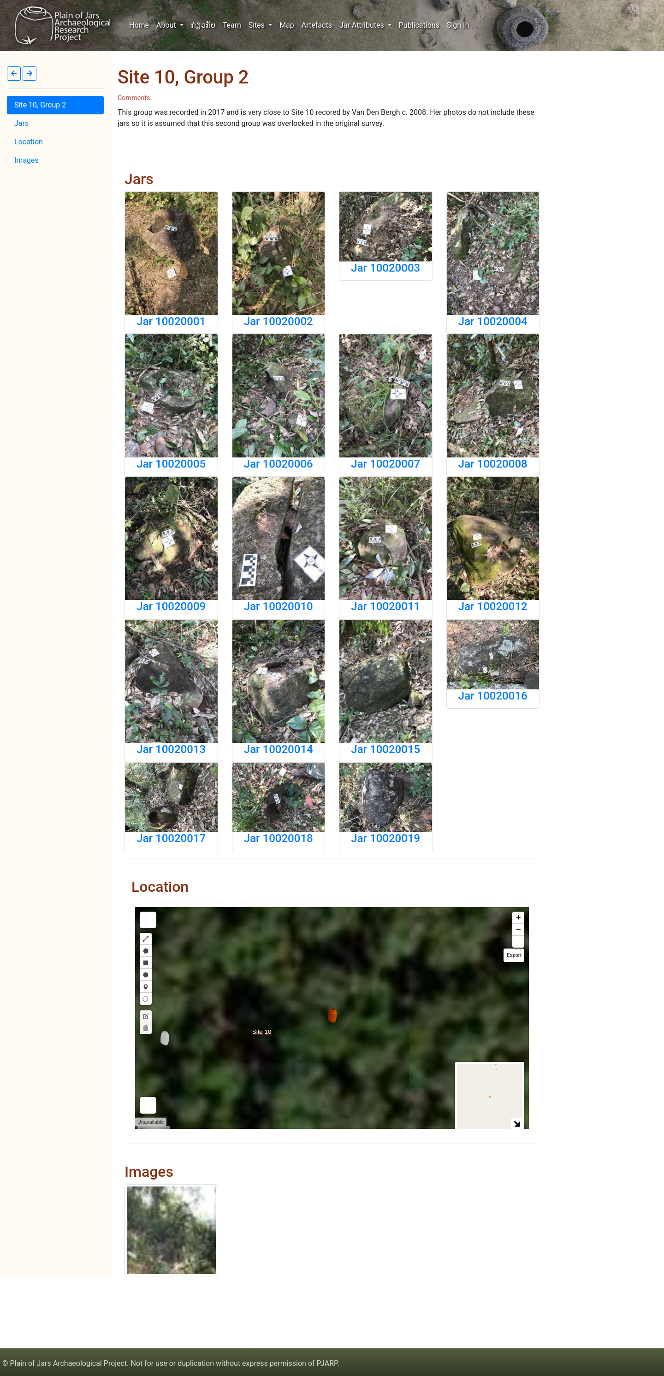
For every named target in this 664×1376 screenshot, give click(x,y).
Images (26, 160)
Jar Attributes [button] (362, 25)
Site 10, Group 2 (40, 105)
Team (232, 25)
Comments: (135, 98)
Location (28, 141)
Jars (21, 123)
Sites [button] (258, 25)
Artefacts (317, 25)
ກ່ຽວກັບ (203, 25)
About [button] (167, 25)
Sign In (458, 25)
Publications (419, 25)
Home (141, 24)
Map (286, 25)
